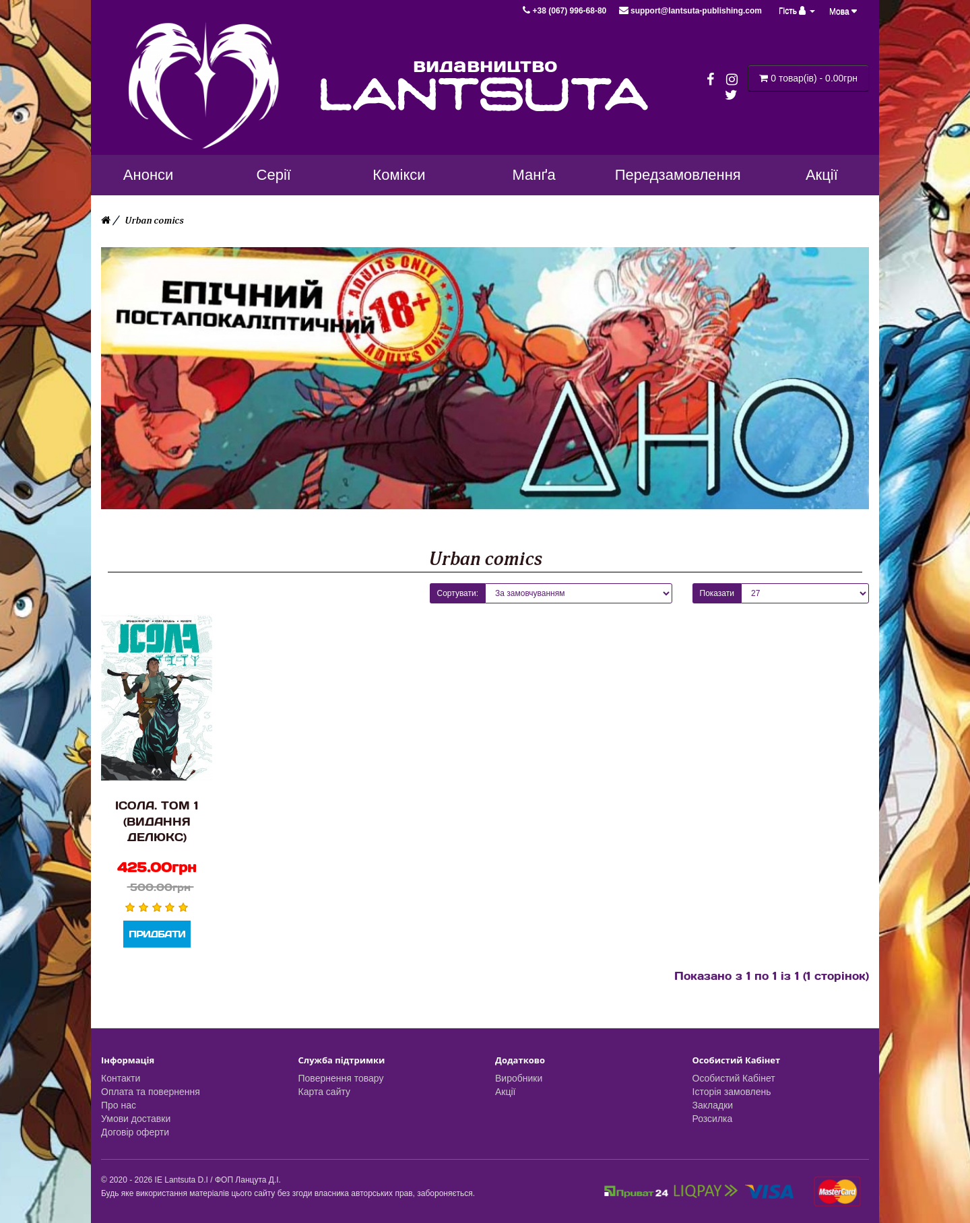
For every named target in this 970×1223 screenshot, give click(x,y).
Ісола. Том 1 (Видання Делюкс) (156, 820)
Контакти (120, 1078)
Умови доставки (135, 1118)
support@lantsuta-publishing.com (690, 10)
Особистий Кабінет (733, 1078)
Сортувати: (458, 593)
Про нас (118, 1105)
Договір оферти (135, 1132)
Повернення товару (341, 1078)
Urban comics (154, 220)
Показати (717, 593)
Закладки (713, 1105)
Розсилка (712, 1118)
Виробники (518, 1078)
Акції (505, 1091)
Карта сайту (324, 1091)
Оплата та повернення (150, 1091)
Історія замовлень (731, 1091)
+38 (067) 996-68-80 (565, 10)
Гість (797, 10)
